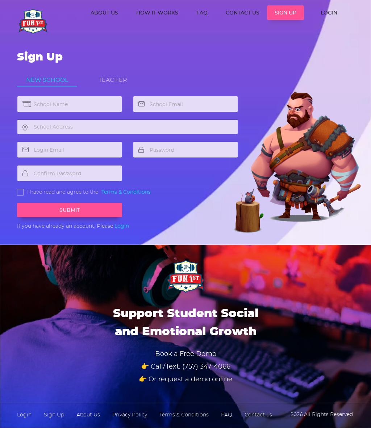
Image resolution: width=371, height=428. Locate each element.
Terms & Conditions (126, 192)
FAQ (202, 13)
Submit (69, 210)
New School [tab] (47, 80)
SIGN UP (285, 13)
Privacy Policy (129, 414)
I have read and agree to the (62, 192)
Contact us (258, 414)
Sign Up (54, 414)
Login (121, 226)
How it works (157, 13)
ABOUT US (104, 13)
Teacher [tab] (113, 80)
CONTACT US (242, 13)
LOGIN (329, 13)
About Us (88, 414)
